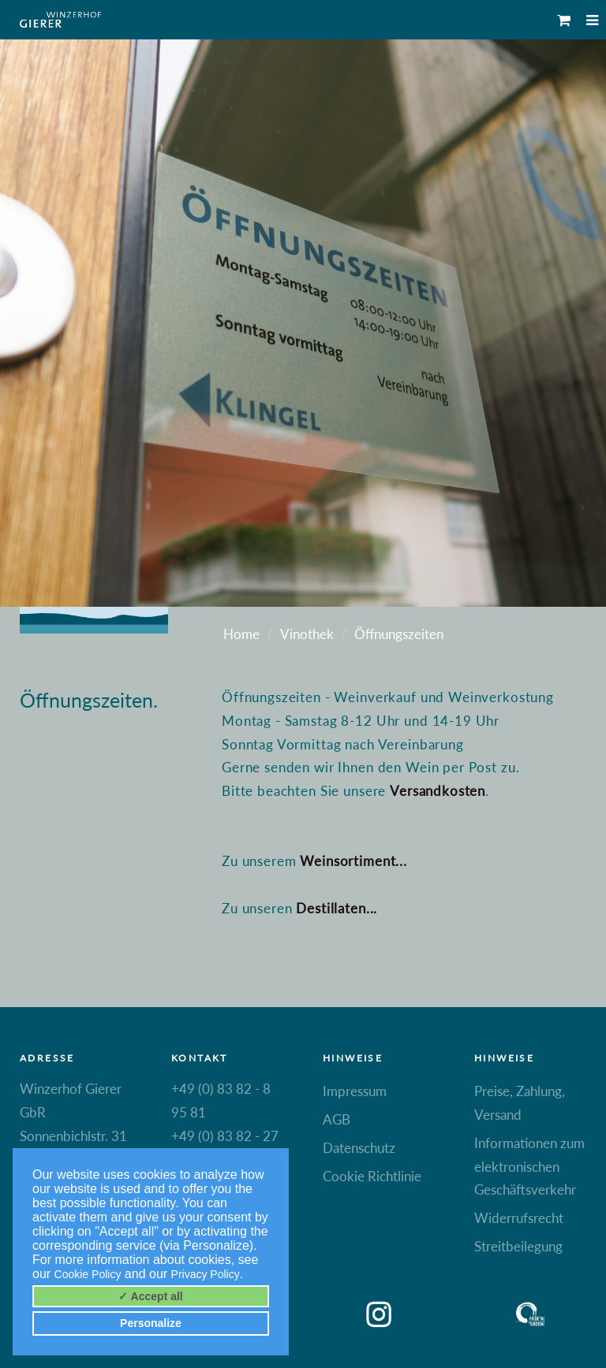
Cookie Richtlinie (372, 1176)
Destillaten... (336, 908)
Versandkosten (437, 791)
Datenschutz (359, 1147)
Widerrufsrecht (518, 1218)
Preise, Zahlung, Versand (519, 1103)
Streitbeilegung (518, 1246)
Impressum (355, 1091)
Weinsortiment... (353, 861)
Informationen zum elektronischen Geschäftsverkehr (529, 1167)
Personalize (150, 1323)
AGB (336, 1119)
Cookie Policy (88, 1274)
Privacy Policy (205, 1274)
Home (241, 634)
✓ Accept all (150, 1296)
